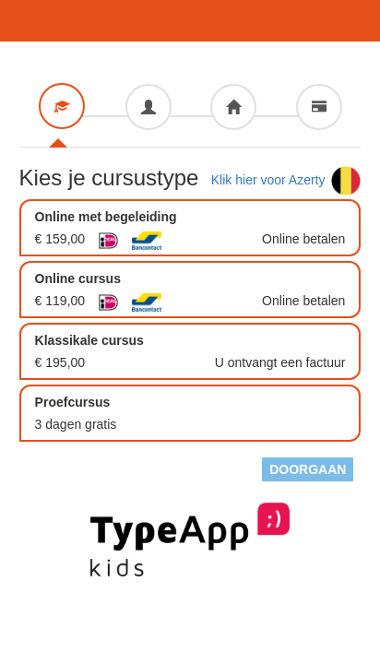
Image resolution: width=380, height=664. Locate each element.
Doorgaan (307, 469)
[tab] (62, 106)
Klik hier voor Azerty (286, 181)
